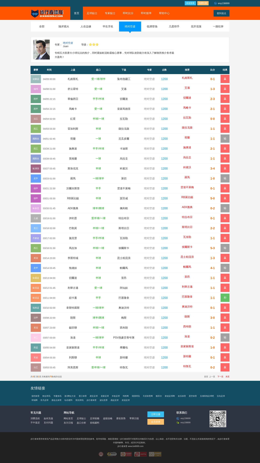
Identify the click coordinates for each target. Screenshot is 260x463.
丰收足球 (116, 396)
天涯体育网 (148, 396)
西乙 (36, 128)
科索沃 (124, 168)
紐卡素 (73, 297)
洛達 (73, 337)
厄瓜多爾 (124, 138)
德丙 (36, 89)
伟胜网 (126, 396)
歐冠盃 (36, 288)
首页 (76, 13)
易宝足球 (94, 396)
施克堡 (73, 238)
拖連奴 (73, 268)
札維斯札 (73, 79)
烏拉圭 (124, 158)
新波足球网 (170, 396)
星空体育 (193, 396)
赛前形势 (121, 418)
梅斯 (124, 317)
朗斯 (73, 317)
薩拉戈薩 (124, 128)
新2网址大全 (70, 396)
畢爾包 (124, 347)
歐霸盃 (36, 278)
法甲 (36, 317)
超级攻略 (107, 418)
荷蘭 (73, 138)
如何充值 (48, 418)
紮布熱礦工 (123, 79)
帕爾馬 (124, 268)
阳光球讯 (80, 400)
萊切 (124, 178)
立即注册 (155, 414)
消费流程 (35, 418)
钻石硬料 (68, 400)
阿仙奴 (124, 287)
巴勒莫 (73, 228)
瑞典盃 (36, 308)
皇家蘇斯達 (73, 347)
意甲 (36, 178)
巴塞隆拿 (124, 297)
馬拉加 (73, 248)
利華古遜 (73, 287)
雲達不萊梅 (123, 188)
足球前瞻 (94, 418)
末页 (226, 376)
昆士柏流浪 (123, 258)
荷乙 (36, 337)
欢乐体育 (182, 396)
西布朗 (124, 327)
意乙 (36, 228)
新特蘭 (124, 357)
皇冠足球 (126, 400)
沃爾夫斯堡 (73, 188)
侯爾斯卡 (124, 248)
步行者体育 (92, 400)
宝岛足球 (221, 396)
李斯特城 (73, 258)
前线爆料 (94, 422)
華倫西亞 (73, 98)
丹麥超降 (36, 239)
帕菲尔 (159, 396)
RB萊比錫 (73, 198)
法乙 (36, 119)
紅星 (73, 118)
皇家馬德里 (123, 108)
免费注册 (203, 3)
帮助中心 (164, 13)
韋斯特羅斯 (73, 307)
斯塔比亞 (124, 228)
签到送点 (221, 13)
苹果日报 (134, 418)
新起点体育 (57, 400)
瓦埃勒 (124, 238)
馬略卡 (73, 108)
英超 (36, 357)
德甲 (36, 188)
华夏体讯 (58, 396)
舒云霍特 (73, 89)
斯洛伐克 (73, 168)
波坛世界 (104, 400)
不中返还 (35, 422)
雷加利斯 (73, 128)
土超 (36, 218)
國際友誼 (36, 140)
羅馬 (73, 178)
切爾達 (124, 98)
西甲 (36, 99)
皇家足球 (105, 396)
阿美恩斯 (73, 367)
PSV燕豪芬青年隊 (123, 337)
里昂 (124, 278)
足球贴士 (92, 13)
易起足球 (115, 400)
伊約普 (73, 218)
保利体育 (35, 396)
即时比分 (128, 13)
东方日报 (68, 422)
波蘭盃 (36, 79)
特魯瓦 (124, 367)
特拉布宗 (124, 218)
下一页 (219, 376)
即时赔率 (146, 13)
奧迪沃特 (124, 307)
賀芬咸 (124, 198)
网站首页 (68, 418)
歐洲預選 (36, 170)
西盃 (36, 347)
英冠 (36, 258)
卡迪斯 (124, 148)
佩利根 (124, 208)
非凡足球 (44, 400)
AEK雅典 (73, 208)
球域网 (34, 400)
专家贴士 (110, 13)
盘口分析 (81, 422)
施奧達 (73, 148)
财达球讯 (46, 396)
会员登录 (155, 421)
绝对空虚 (68, 42)
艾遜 (124, 89)
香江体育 (83, 396)
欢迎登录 (190, 3)
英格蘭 (73, 158)
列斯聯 (73, 357)
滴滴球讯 (136, 396)
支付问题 (48, 422)
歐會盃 (36, 208)
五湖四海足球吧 (207, 396)
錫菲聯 (73, 327)
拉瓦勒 (124, 118)
